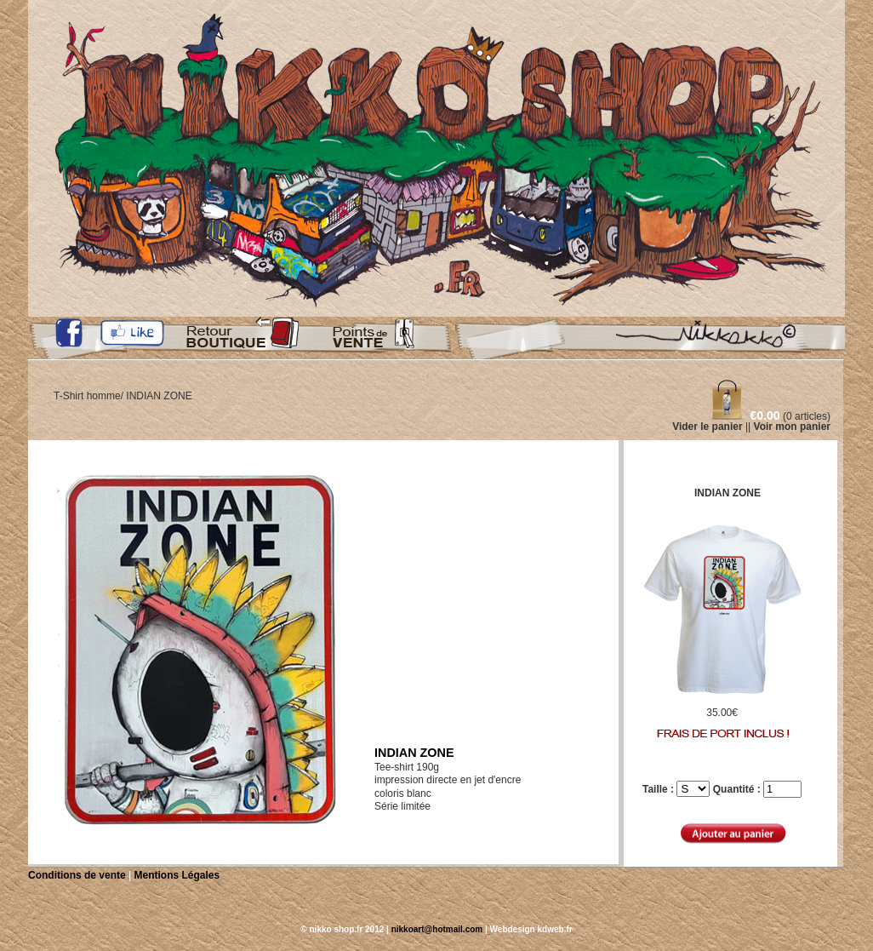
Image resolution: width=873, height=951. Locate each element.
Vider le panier (707, 427)
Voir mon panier (792, 427)
